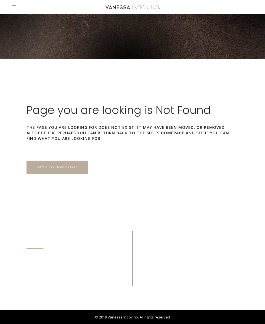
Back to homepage (57, 167)
